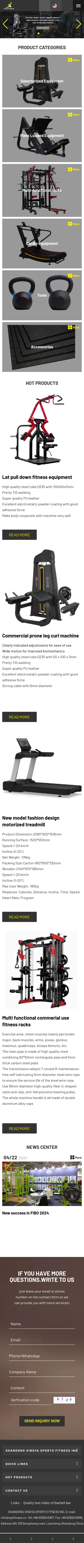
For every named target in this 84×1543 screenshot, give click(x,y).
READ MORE (19, 534)
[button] (38, 33)
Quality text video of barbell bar (47, 1503)
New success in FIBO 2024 (25, 1212)
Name (15, 1323)
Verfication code (24, 1399)
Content (17, 1387)
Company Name (22, 1371)
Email (14, 1339)
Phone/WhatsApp (24, 1355)
